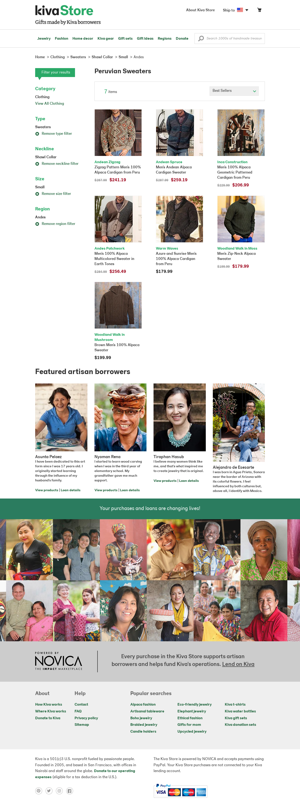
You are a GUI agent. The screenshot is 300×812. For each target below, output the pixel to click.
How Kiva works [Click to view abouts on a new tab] (48, 705)
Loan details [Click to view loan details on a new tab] (70, 490)
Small (40, 187)
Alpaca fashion (143, 705)
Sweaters (43, 127)
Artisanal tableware (147, 711)
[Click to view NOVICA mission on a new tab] (58, 661)
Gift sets (125, 39)
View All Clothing (49, 104)
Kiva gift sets (236, 718)
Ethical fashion (189, 718)
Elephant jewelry (191, 711)
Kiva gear (106, 39)
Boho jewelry (141, 718)
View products (46, 490)
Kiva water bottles (240, 711)
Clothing (42, 97)
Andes (40, 217)
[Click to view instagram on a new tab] (61, 791)
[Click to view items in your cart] (259, 11)
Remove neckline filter (57, 164)
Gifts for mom (189, 725)
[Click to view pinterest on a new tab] (40, 791)
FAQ (78, 711)
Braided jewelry (143, 725)
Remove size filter (53, 194)
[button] (201, 39)
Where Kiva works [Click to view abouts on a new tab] (50, 711)
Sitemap (82, 725)
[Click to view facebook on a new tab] (70, 791)
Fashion (61, 39)
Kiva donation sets (240, 725)
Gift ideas (145, 39)
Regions (165, 39)
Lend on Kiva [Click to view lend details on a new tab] (238, 664)
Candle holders (143, 732)
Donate (182, 39)
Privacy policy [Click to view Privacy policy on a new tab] (86, 718)
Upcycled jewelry (191, 732)
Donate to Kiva (47, 718)
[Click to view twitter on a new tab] (50, 791)
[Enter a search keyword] (230, 38)
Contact (81, 705)
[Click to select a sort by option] (234, 91)
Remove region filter (55, 224)
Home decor (82, 39)
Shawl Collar (45, 157)
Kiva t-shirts (235, 705)
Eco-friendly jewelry (194, 705)
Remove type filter (53, 134)
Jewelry (44, 39)
